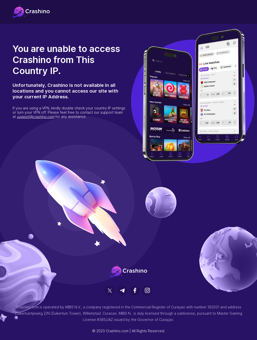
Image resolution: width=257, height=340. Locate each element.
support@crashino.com (35, 116)
